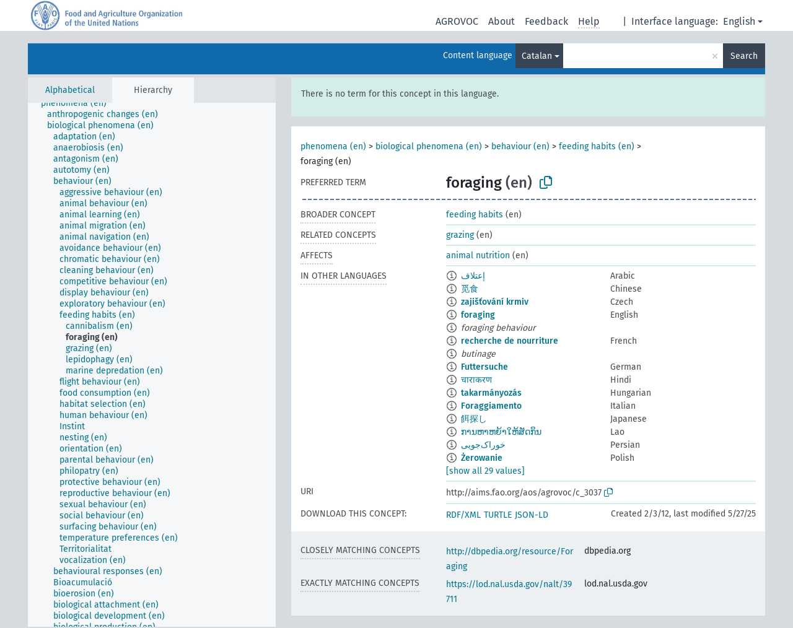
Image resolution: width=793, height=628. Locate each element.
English (739, 21)
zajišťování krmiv (494, 302)
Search (744, 56)
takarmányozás (491, 393)
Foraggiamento (491, 406)
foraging (478, 315)
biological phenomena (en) (428, 146)
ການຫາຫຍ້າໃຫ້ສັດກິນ (501, 432)
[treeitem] (79, 103)
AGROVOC (457, 21)
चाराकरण (476, 380)
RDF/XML (463, 515)
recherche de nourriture (509, 341)
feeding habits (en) (596, 146)
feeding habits (474, 214)
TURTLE (498, 515)
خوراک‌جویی (483, 445)
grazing (460, 235)
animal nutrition (478, 255)
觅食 (469, 289)
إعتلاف (473, 276)
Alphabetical (70, 90)
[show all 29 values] (485, 471)
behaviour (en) (520, 146)
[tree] (152, 365)
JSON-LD (531, 515)
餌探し (474, 419)
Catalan (537, 56)
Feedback (546, 21)
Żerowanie (481, 458)
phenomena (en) (333, 146)
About (501, 21)
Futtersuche (484, 367)
